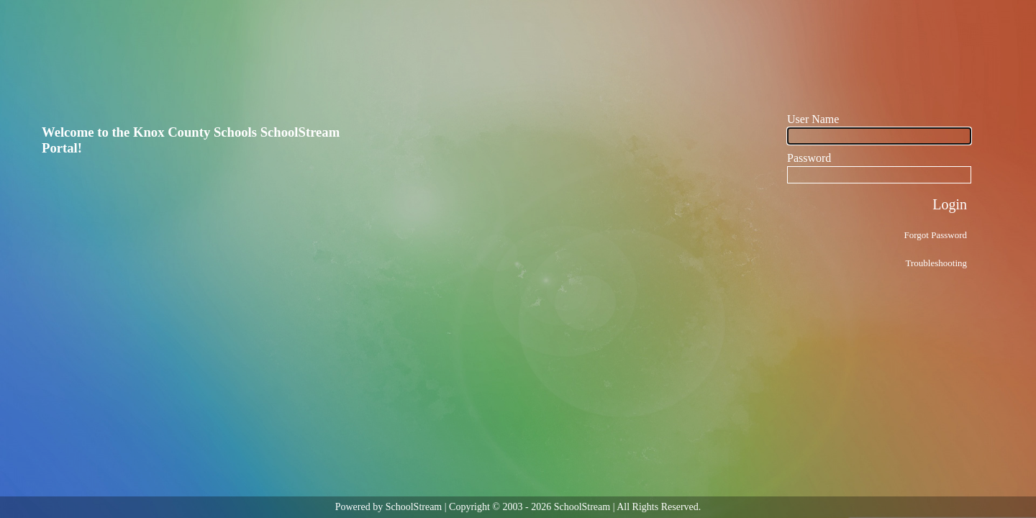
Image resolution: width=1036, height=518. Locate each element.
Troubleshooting (936, 263)
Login (949, 204)
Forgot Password (935, 235)
